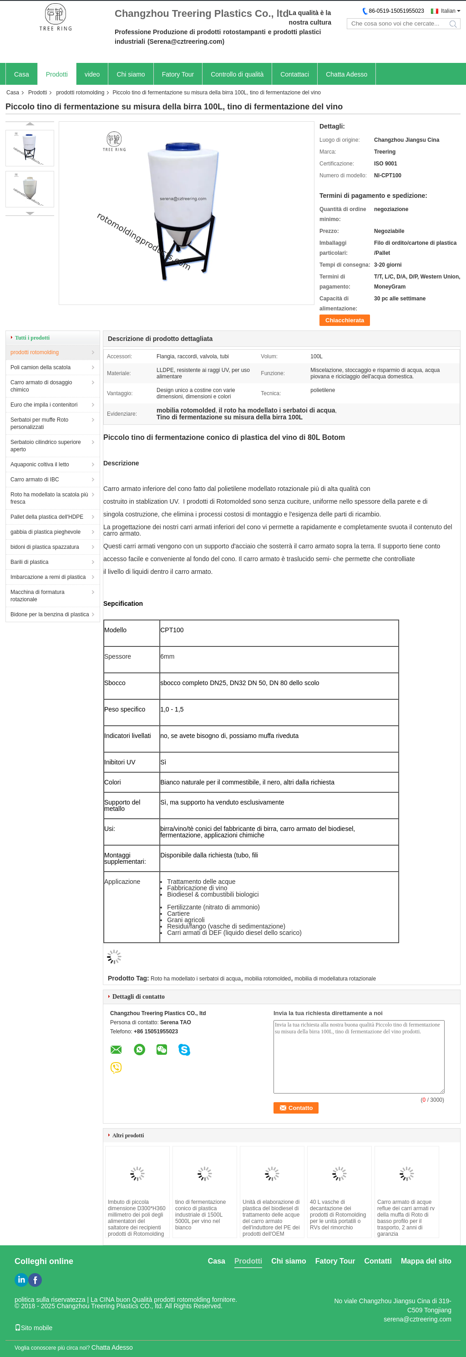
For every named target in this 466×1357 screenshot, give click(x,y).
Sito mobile (33, 1327)
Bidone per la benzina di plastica (49, 614)
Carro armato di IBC (34, 479)
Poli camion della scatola (40, 367)
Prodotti (57, 74)
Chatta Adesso (346, 74)
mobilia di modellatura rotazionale (335, 978)
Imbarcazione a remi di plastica (48, 577)
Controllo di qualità (237, 74)
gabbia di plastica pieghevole (45, 532)
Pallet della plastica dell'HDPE (46, 517)
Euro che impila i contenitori (43, 405)
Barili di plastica (29, 562)
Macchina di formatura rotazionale (37, 596)
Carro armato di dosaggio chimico (41, 386)
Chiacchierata (344, 320)
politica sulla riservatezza (50, 1299)
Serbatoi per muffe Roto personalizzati (39, 423)
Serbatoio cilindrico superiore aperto (45, 446)
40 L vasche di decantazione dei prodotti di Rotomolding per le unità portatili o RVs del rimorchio (338, 1215)
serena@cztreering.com (417, 1319)
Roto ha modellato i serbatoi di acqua (196, 978)
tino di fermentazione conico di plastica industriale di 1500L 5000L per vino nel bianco (200, 1215)
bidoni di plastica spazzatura (44, 547)
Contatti (377, 1261)
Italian (448, 11)
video (92, 74)
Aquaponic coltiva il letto (39, 464)
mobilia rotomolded (268, 978)
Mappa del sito (426, 1261)
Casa (21, 74)
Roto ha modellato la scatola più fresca (49, 498)
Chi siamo (130, 74)
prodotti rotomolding (80, 92)
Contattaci (294, 74)
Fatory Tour (178, 74)
